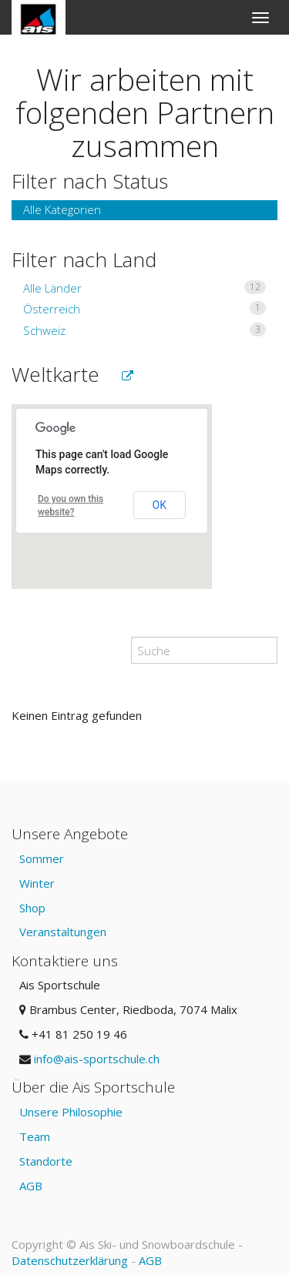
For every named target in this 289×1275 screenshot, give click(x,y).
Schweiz (144, 330)
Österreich (144, 308)
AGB (30, 1185)
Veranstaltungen (62, 931)
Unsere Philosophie (71, 1111)
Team (34, 1136)
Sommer (41, 858)
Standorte (45, 1161)
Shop (32, 907)
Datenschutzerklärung (70, 1260)
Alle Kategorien (62, 209)
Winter (37, 883)
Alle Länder (144, 288)
